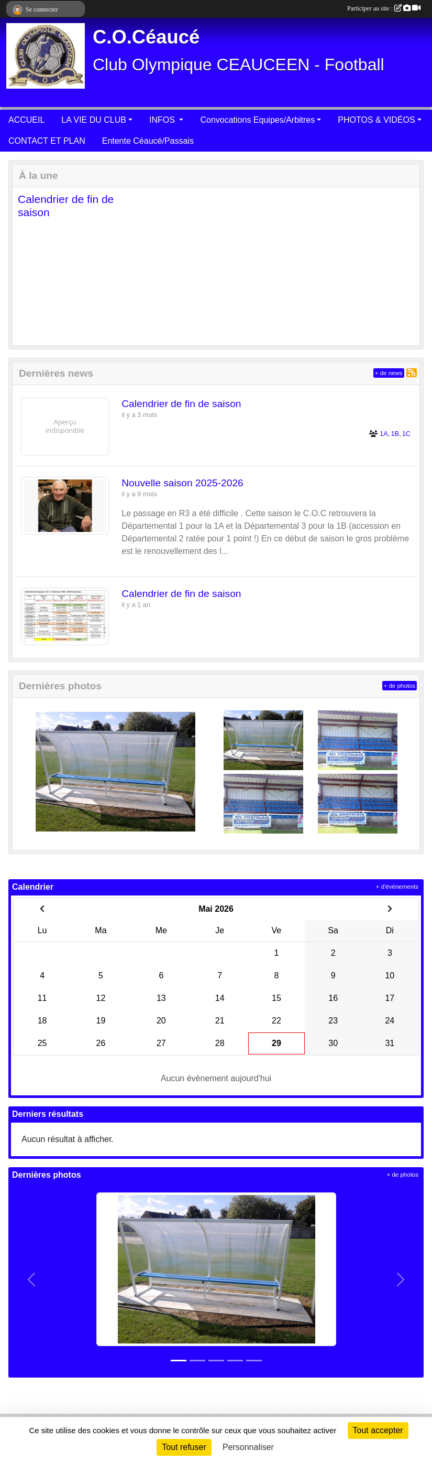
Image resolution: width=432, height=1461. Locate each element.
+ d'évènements (397, 886)
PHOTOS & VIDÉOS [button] (376, 119)
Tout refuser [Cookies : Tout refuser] (184, 1447)
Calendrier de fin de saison (181, 403)
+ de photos (399, 685)
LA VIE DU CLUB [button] (93, 119)
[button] (29, 266)
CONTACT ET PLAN (46, 140)
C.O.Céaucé (146, 37)
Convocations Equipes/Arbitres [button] (257, 119)
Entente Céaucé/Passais (148, 140)
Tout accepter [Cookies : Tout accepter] (378, 1430)
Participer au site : (383, 8)
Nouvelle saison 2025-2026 (182, 482)
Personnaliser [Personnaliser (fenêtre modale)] (248, 1447)
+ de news (389, 373)
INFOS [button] (163, 119)
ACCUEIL (26, 119)
